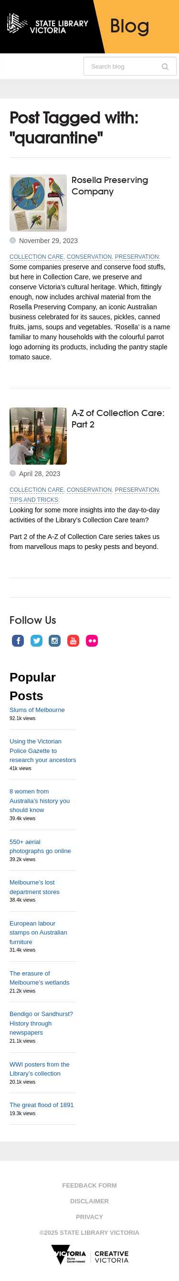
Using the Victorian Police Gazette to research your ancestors (43, 750)
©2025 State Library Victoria (89, 1232)
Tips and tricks (34, 500)
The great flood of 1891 (42, 1104)
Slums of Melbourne (37, 709)
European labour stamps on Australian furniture (38, 933)
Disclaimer (89, 1201)
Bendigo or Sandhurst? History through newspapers (41, 1023)
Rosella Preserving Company (110, 185)
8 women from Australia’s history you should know (40, 800)
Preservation (137, 257)
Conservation (89, 257)
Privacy (89, 1216)
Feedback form (89, 1185)
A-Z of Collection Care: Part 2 (118, 418)
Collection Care (36, 257)
